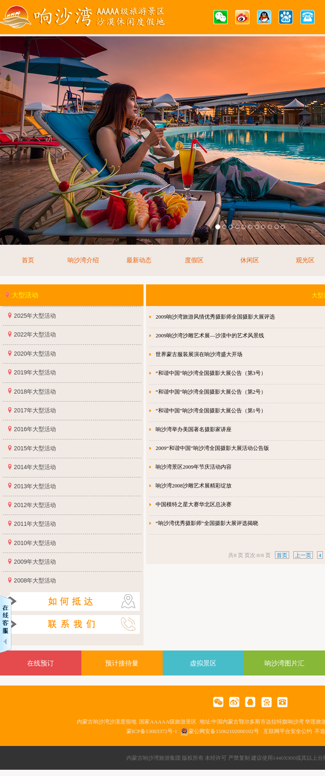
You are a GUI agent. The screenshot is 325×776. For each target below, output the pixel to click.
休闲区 (249, 260)
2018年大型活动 (35, 391)
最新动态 (138, 260)
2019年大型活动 (35, 372)
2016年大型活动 (35, 429)
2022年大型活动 (35, 334)
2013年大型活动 (35, 486)
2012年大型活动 (35, 505)
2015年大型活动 (35, 448)
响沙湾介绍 (83, 260)
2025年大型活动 (35, 315)
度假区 (194, 260)
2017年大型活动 (35, 410)
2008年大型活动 (35, 580)
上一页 (303, 555)
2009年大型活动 (35, 561)
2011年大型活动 (35, 523)
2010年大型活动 (35, 543)
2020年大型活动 (35, 353)
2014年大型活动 (35, 467)
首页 (28, 260)
